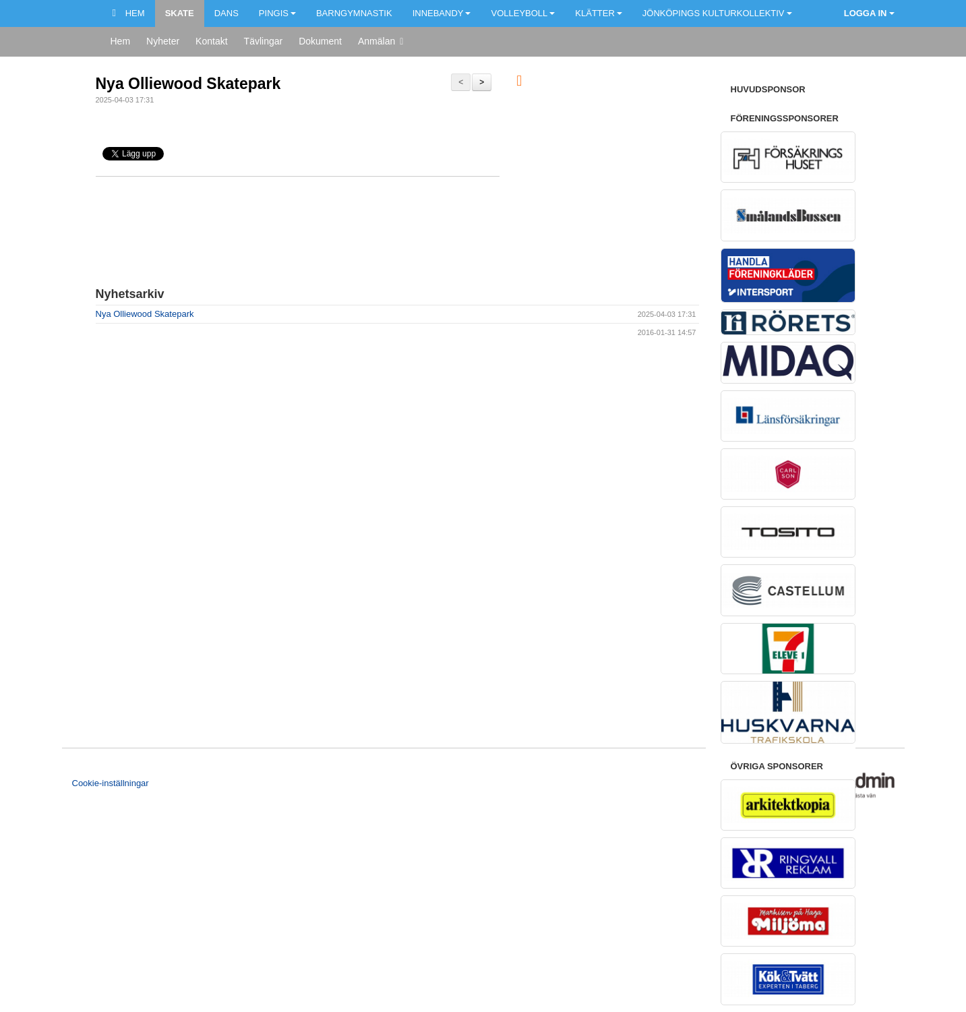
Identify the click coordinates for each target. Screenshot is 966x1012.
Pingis (277, 13)
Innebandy (442, 13)
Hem (129, 13)
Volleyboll (523, 13)
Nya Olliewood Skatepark (188, 83)
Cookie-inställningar (110, 783)
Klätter (598, 13)
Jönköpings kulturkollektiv (717, 13)
